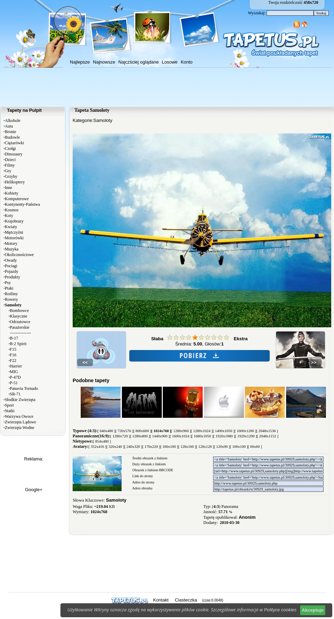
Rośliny (11, 293)
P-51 (14, 382)
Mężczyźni (14, 232)
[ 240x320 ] (133, 446)
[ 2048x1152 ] (267, 436)
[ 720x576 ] (124, 431)
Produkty (12, 277)
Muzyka (12, 249)
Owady (11, 260)
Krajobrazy (14, 221)
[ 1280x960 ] (181, 431)
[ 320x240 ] (115, 446)
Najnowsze (104, 62)
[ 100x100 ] (239, 446)
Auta (9, 126)
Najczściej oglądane (138, 62)
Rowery (11, 299)
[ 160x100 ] (169, 446)
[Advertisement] (167, 87)
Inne (8, 187)
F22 (13, 360)
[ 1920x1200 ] (246, 436)
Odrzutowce (20, 321)
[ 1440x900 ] (160, 436)
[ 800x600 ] (142, 431)
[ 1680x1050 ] (202, 436)
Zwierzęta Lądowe (20, 422)
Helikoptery (15, 182)
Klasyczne (18, 316)
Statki (10, 410)
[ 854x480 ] (102, 441)
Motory (11, 243)
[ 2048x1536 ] (267, 431)
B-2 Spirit (18, 343)
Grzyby (11, 176)
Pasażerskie (19, 327)
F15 (13, 349)
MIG (14, 371)
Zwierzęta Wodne (19, 427)
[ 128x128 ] (205, 446)
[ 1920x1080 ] (224, 436)
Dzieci (10, 159)
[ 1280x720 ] (120, 436)
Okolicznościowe (19, 254)
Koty (9, 215)
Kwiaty (11, 226)
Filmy (10, 165)
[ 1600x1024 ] (180, 436)
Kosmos (12, 209)
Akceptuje (313, 610)
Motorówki (14, 237)
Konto (187, 62)
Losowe (169, 62)
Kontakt (160, 600)
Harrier (16, 366)
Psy (8, 282)
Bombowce (19, 310)
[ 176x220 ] (151, 446)
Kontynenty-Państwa (22, 204)
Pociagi (11, 265)
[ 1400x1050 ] (223, 431)
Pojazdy (12, 271)
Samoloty (102, 120)
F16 (13, 354)
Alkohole (13, 120)
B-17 (14, 338)
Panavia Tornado (24, 388)
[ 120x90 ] (222, 446)
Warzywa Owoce (19, 416)
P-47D (15, 377)
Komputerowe (17, 198)
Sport (9, 405)
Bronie (10, 131)
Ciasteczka (186, 600)
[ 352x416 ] (97, 446)
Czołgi (10, 148)
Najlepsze (80, 62)
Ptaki (9, 288)
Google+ (34, 489)
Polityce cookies (280, 609)
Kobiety (12, 193)
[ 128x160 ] (187, 446)
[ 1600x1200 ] (245, 431)
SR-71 (15, 394)
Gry (8, 170)
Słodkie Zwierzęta (20, 399)
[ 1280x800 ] (140, 436)
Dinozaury (14, 154)
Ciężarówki (14, 142)
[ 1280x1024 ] (201, 431)
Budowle (12, 137)
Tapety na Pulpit (24, 110)
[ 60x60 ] (255, 446)
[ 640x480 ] (106, 431)
